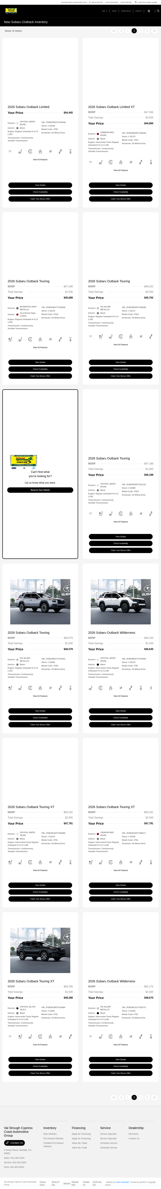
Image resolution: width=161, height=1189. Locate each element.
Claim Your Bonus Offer (40, 199)
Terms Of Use (55, 1183)
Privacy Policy (43, 1183)
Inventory (49, 1128)
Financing (79, 1128)
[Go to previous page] (121, 31)
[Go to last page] (154, 31)
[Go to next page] (147, 31)
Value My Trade (79, 1143)
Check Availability (40, 192)
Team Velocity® (122, 1182)
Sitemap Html (75, 1183)
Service (105, 1128)
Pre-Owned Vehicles (53, 1138)
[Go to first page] (113, 31)
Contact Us (14, 1142)
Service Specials (108, 1134)
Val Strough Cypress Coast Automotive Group (20, 1183)
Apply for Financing (81, 1134)
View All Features (40, 160)
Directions (133, 1134)
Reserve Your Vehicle (40, 490)
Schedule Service (108, 1143)
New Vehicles (50, 1134)
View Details (40, 185)
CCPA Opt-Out (97, 1183)
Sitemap (66, 1183)
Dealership (136, 1128)
